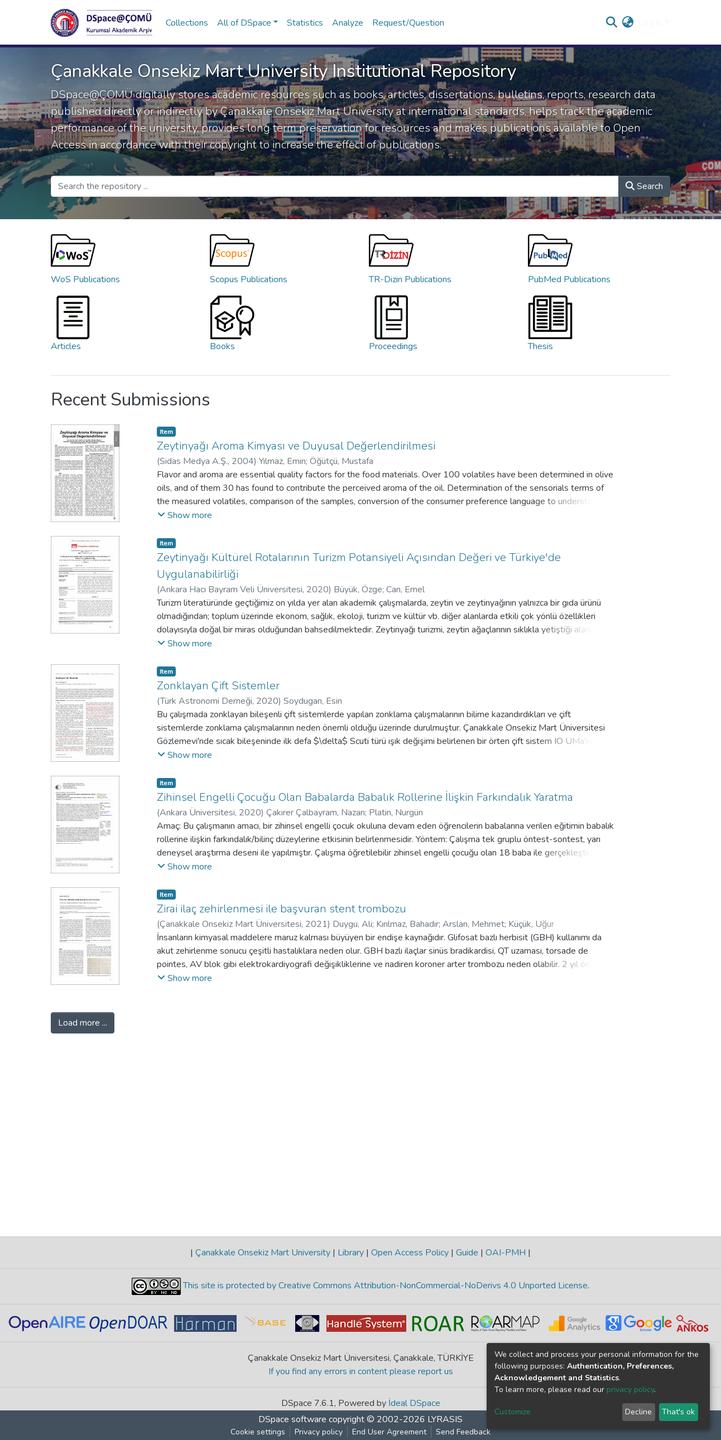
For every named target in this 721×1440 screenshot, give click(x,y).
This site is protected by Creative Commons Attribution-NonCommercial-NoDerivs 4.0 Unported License (384, 1285)
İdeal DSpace (414, 1403)
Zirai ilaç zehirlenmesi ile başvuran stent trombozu (281, 908)
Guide (467, 1252)
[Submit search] (612, 23)
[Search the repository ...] (335, 186)
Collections (187, 23)
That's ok (678, 1412)
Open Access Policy (410, 1252)
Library (350, 1252)
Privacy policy (319, 1432)
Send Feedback (463, 1432)
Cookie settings (257, 1432)
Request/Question (408, 23)
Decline (638, 1412)
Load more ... (82, 1023)
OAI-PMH (505, 1252)
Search (644, 186)
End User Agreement (389, 1432)
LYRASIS (445, 1419)
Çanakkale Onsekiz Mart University (263, 1252)
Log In (650, 23)
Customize (512, 1412)
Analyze (347, 23)
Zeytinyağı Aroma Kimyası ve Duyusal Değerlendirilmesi (296, 445)
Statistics (305, 23)
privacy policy (630, 1389)
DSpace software (292, 1419)
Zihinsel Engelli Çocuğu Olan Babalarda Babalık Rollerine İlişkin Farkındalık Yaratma (365, 797)
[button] (628, 23)
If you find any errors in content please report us (360, 1371)
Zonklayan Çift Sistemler (218, 685)
